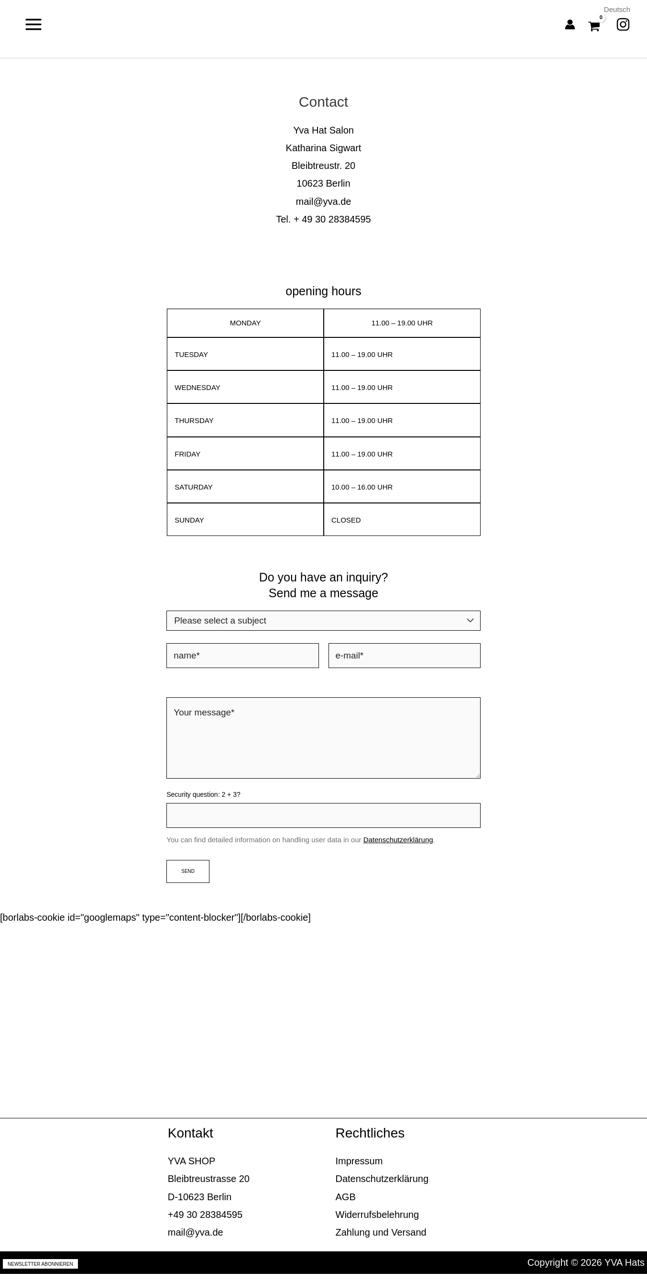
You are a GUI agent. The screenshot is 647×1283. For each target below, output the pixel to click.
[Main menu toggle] (33, 24)
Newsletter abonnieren (40, 1272)
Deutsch (616, 9)
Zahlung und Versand (381, 1241)
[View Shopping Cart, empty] (595, 24)
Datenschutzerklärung (398, 849)
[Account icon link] (570, 24)
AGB (346, 1205)
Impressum (359, 1170)
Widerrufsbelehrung (377, 1223)
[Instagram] (623, 24)
